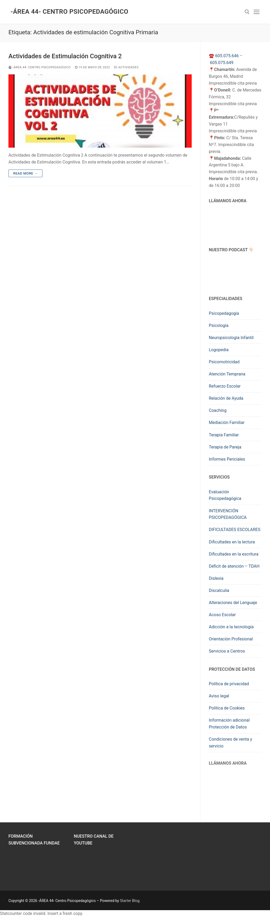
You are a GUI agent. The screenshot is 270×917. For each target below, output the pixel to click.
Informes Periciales (227, 459)
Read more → (25, 173)
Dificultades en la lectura (232, 541)
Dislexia (216, 578)
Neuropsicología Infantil (231, 337)
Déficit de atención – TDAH (234, 566)
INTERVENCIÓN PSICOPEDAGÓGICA (228, 514)
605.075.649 (221, 62)
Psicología (218, 325)
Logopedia (219, 349)
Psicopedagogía (224, 313)
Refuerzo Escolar (224, 386)
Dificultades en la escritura (233, 554)
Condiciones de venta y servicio (230, 743)
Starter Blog (129, 901)
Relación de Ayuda (226, 398)
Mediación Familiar (226, 422)
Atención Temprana (227, 374)
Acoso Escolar (222, 614)
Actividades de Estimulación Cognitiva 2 (65, 56)
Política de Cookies (227, 708)
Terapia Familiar (224, 434)
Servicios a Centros (227, 651)
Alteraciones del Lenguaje (233, 602)
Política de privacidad (229, 683)
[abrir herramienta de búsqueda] (247, 11)
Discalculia (219, 590)
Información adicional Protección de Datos (229, 724)
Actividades (126, 67)
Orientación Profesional (231, 638)
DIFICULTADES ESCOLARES (234, 529)
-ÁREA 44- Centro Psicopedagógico (69, 11)
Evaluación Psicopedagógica (225, 495)
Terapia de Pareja (225, 447)
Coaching (217, 410)
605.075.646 (227, 55)
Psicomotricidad (224, 361)
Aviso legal (219, 695)
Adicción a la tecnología (231, 626)
